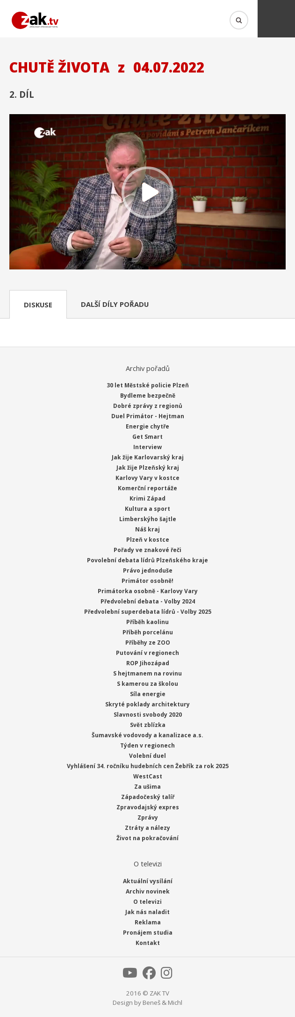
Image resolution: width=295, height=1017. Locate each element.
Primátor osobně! (147, 581)
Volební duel (147, 756)
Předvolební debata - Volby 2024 (148, 601)
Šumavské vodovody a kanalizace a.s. (147, 735)
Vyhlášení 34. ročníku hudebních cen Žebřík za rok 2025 (148, 766)
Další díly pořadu (115, 304)
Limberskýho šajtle (147, 519)
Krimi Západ (147, 498)
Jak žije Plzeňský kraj (147, 468)
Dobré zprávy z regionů (147, 406)
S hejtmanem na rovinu (147, 673)
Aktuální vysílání (148, 881)
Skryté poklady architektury (147, 704)
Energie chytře (147, 426)
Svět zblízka (147, 725)
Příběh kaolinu (147, 622)
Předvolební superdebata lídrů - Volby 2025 (147, 612)
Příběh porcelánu (147, 632)
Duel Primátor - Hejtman (147, 416)
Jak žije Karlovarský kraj (148, 457)
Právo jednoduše (148, 570)
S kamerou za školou (147, 684)
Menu (276, 18)
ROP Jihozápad (147, 663)
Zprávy (147, 817)
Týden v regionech (147, 745)
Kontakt (148, 943)
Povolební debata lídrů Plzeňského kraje (147, 560)
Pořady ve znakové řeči (147, 550)
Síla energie (147, 694)
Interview (147, 447)
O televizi (147, 902)
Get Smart (147, 437)
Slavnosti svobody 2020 (148, 715)
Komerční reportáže (147, 488)
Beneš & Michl (162, 1002)
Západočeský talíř (147, 797)
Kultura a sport (147, 509)
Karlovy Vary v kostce (147, 478)
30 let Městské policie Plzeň (148, 385)
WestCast (147, 776)
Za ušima (147, 787)
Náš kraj (147, 529)
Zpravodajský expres (147, 807)
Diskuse (38, 304)
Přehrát (147, 192)
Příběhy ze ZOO (147, 643)
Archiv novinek (148, 891)
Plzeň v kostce (147, 540)
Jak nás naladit (147, 912)
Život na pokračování (147, 838)
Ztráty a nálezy (147, 828)
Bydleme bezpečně (147, 396)
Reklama (148, 922)
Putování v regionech (147, 653)
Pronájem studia (148, 933)
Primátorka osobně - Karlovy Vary (148, 591)
